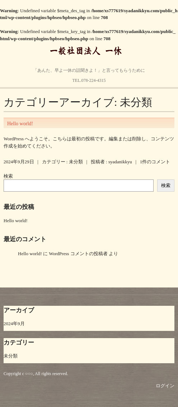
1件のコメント (155, 161)
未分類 (76, 161)
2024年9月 (14, 323)
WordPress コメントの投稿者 (78, 253)
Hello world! (20, 123)
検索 (8, 176)
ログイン (165, 385)
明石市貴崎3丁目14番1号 (85, 68)
